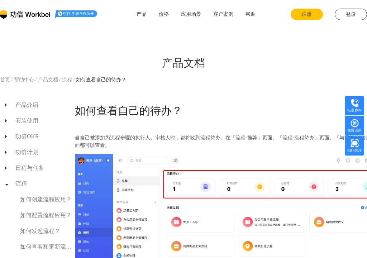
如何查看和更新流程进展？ (46, 247)
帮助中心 (24, 79)
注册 (307, 14)
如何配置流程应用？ (46, 215)
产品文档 (48, 79)
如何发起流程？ (40, 231)
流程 (67, 79)
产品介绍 (26, 105)
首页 (5, 79)
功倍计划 (26, 152)
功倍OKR (27, 136)
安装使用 (26, 121)
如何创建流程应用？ (46, 199)
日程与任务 (29, 168)
